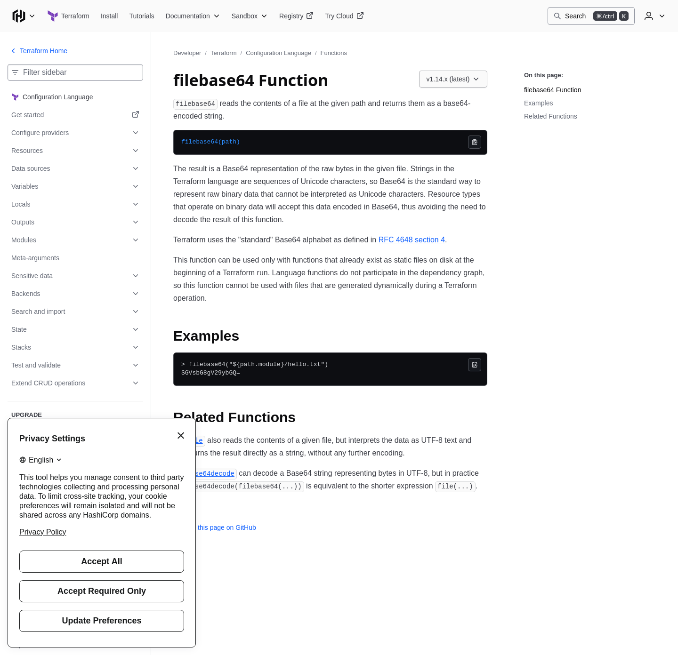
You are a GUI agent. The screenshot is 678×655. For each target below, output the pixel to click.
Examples (538, 103)
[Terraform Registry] (296, 16)
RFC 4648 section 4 (412, 240)
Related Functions (550, 116)
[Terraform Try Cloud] (344, 16)
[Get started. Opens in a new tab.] (75, 114)
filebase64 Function (552, 90)
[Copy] (474, 142)
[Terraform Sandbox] (250, 16)
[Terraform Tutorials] (141, 16)
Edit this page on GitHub (214, 527)
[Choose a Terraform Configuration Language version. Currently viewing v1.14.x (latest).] (453, 79)
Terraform (223, 52)
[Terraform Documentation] (193, 16)
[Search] (591, 16)
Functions (334, 52)
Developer (187, 52)
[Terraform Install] (109, 16)
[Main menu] (23, 16)
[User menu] (653, 16)
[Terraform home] (68, 16)
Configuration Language (278, 52)
